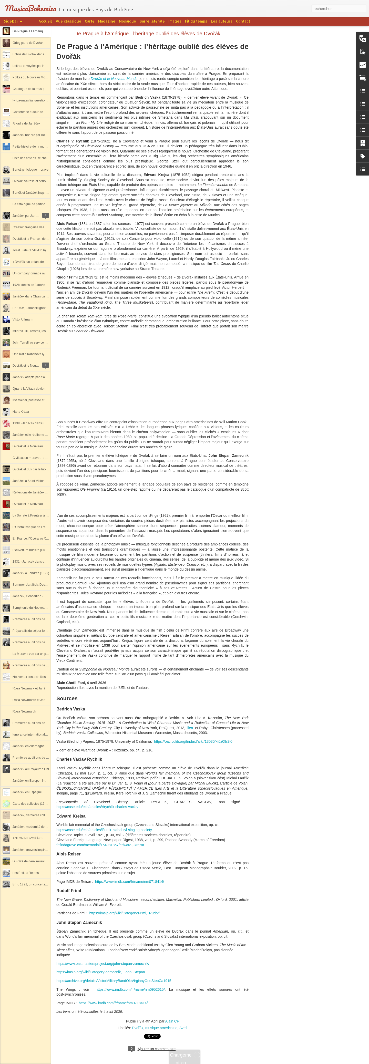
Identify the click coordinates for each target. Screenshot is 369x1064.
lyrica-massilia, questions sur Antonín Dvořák (44, 100)
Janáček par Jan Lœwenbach (33, 216)
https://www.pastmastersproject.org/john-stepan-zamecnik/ (102, 964)
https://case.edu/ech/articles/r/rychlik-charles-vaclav (97, 807)
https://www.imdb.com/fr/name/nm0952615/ (130, 989)
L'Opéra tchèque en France (32, 527)
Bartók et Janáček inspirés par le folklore (40, 192)
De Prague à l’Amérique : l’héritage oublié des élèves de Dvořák (147, 33)
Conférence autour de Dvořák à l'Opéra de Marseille (49, 112)
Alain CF (172, 1021)
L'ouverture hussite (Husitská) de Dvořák (41, 550)
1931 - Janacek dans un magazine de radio (43, 561)
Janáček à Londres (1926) (31, 573)
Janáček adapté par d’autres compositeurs (42, 377)
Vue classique (68, 21)
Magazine (106, 21)
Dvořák (137, 1028)
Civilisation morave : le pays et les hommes (43, 458)
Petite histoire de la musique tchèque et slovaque (47, 146)
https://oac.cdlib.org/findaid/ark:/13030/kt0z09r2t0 (193, 741)
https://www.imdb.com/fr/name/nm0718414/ (129, 882)
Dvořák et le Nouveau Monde (114, 79)
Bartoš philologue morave (30, 169)
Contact (243, 21)
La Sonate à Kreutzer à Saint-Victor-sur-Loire (44, 515)
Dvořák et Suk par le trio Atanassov (37, 469)
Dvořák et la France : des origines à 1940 (41, 239)
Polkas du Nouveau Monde (31, 77)
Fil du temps (196, 21)
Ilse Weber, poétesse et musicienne (37, 400)
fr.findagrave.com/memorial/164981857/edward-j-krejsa (100, 845)
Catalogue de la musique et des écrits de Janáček (47, 89)
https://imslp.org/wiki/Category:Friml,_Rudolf (124, 913)
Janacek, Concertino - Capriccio (35, 596)
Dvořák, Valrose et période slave (35, 181)
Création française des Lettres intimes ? (40, 227)
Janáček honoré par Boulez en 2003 (38, 135)
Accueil (45, 21)
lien (190, 728)
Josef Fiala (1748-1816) (29, 250)
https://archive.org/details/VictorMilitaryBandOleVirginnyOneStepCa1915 (113, 981)
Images (174, 21)
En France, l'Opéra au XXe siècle (36, 538)
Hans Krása (21, 412)
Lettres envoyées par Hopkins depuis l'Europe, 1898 (49, 66)
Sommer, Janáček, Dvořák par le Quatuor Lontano (48, 584)
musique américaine (161, 1028)
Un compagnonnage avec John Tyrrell (39, 273)
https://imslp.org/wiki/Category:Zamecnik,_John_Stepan (100, 972)
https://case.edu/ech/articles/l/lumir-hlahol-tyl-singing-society (104, 830)
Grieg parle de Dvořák (28, 43)
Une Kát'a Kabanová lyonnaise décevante (42, 354)
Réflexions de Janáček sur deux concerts (41, 492)
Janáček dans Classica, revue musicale (40, 296)
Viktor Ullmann (23, 319)
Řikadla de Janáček (26, 123)
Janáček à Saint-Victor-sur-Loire (35, 481)
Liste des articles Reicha (30, 158)
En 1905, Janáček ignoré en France (37, 308)
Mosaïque (127, 21)
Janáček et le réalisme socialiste (35, 435)
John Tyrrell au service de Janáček (37, 342)
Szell (183, 1028)
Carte (90, 21)
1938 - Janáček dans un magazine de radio (43, 423)
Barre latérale (152, 21)
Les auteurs (221, 21)
